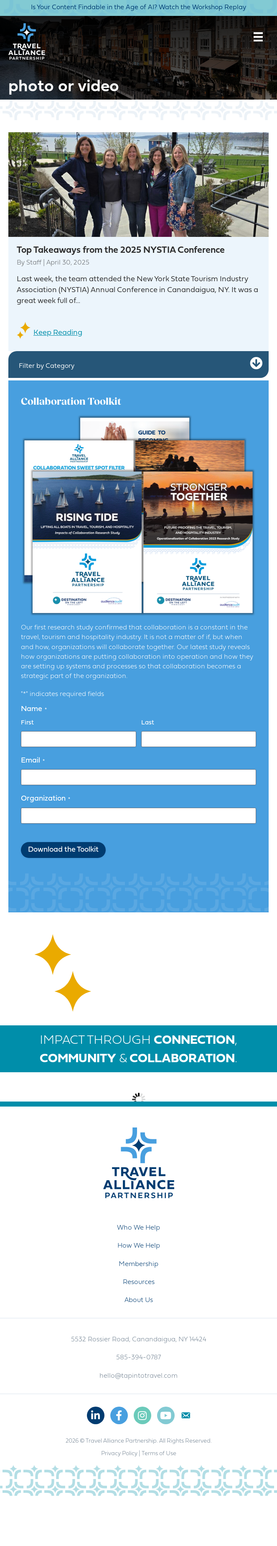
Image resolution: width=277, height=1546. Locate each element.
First (27, 723)
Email (33, 761)
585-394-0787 (138, 1408)
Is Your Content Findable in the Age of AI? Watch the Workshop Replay (138, 7)
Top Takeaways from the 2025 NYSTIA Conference (121, 250)
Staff (33, 262)
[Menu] (258, 36)
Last (147, 723)
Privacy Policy (119, 1504)
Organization (45, 799)
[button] (256, 363)
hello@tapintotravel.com (138, 1426)
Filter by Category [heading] (46, 366)
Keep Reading (57, 333)
